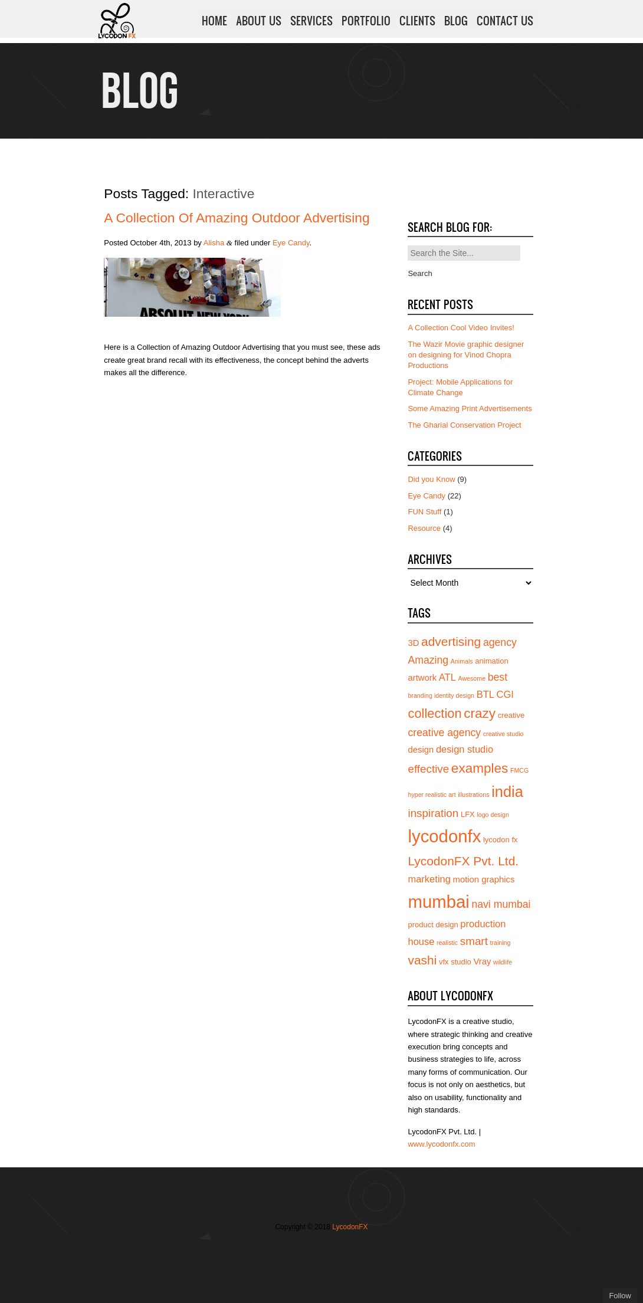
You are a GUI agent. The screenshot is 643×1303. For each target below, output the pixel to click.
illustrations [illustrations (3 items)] (473, 794)
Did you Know (431, 479)
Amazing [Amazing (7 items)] (428, 660)
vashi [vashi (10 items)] (422, 960)
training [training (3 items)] (500, 942)
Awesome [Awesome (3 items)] (471, 678)
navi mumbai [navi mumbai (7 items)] (500, 904)
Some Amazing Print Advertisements (470, 408)
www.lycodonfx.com (441, 1144)
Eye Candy (291, 242)
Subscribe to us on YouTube (350, 1251)
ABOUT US (258, 23)
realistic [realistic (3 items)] (447, 942)
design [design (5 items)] (421, 749)
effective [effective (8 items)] (428, 769)
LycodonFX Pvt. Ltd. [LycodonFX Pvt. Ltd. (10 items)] (463, 861)
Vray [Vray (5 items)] (482, 961)
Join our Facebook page (297, 1251)
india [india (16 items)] (507, 791)
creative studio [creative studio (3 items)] (503, 733)
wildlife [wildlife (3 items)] (502, 962)
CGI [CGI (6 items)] (505, 694)
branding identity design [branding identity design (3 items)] (441, 695)
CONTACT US (505, 23)
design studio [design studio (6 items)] (464, 749)
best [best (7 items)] (497, 677)
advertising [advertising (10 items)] (451, 641)
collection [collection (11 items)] (434, 713)
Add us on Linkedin (332, 1251)
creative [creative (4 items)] (511, 715)
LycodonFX (350, 1227)
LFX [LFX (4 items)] (468, 814)
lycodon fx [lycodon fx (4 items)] (500, 839)
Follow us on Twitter (279, 1251)
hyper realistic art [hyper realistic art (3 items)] (431, 794)
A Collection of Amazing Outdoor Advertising (236, 217)
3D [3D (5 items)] (413, 643)
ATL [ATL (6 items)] (447, 677)
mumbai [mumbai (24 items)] (438, 901)
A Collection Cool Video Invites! (461, 327)
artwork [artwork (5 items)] (422, 677)
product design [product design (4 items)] (433, 924)
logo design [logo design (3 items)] (493, 814)
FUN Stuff (424, 511)
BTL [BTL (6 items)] (485, 694)
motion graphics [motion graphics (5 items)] (484, 879)
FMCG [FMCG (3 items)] (519, 770)
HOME (214, 23)
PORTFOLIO (366, 23)
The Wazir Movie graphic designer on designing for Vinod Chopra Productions (466, 355)
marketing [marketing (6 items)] (429, 879)
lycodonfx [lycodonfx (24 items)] (444, 836)
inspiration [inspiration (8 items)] (433, 813)
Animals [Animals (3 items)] (462, 661)
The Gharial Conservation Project (464, 425)
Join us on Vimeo (314, 1251)
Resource (424, 528)
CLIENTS (417, 23)
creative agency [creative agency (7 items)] (444, 733)
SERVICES (311, 23)
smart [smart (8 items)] (474, 941)
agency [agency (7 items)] (500, 642)
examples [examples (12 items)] (480, 768)
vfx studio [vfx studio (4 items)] (455, 961)
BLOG (456, 23)
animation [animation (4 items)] (491, 661)
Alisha (214, 242)
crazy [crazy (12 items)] (480, 713)
